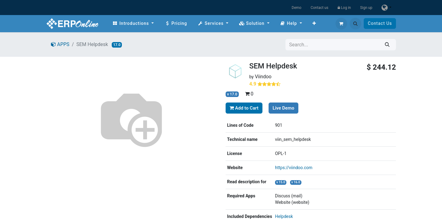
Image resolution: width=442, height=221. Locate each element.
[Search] (387, 44)
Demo (296, 8)
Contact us (319, 8)
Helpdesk (284, 216)
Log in (344, 8)
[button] (355, 23)
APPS (60, 44)
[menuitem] (133, 23)
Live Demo (283, 108)
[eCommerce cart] (341, 23)
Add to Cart (244, 108)
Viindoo (263, 76)
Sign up (366, 8)
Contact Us (380, 23)
